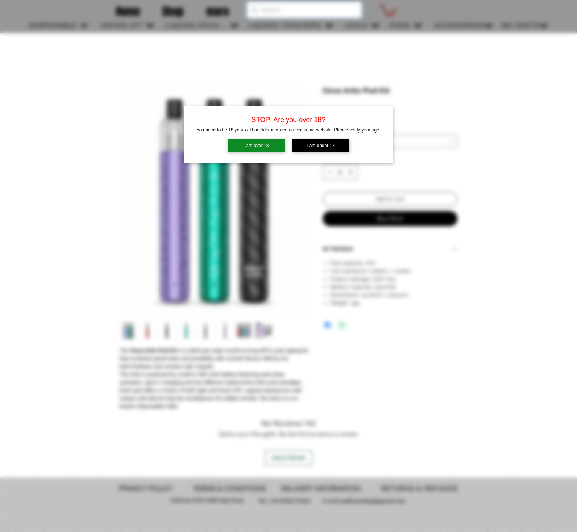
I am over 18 (256, 145)
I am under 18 (321, 145)
